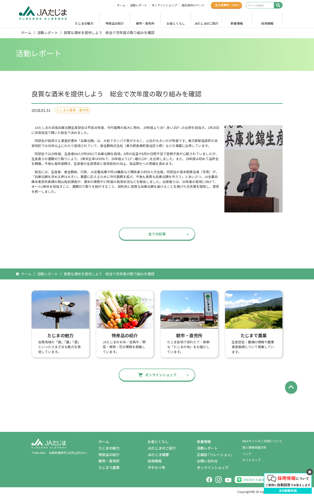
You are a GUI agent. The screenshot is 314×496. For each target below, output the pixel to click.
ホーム (121, 5)
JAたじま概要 (158, 454)
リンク (246, 454)
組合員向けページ (193, 5)
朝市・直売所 (145, 23)
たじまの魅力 (84, 23)
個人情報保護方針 (254, 447)
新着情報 (237, 23)
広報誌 (215, 455)
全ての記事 (157, 233)
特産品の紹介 (115, 23)
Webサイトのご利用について (262, 441)
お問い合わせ (207, 461)
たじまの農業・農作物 (72, 110)
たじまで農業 (109, 467)
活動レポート (138, 5)
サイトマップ (251, 460)
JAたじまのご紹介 (206, 23)
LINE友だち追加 (253, 479)
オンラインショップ (164, 5)
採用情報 (267, 23)
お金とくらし (176, 23)
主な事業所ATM (226, 5)
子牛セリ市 (156, 467)
